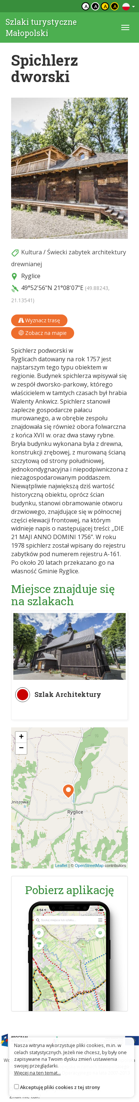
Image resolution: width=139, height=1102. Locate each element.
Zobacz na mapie (43, 332)
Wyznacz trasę (39, 320)
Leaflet (61, 865)
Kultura (31, 252)
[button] (68, 791)
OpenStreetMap (89, 865)
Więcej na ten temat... (37, 1072)
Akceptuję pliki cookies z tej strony (60, 1087)
